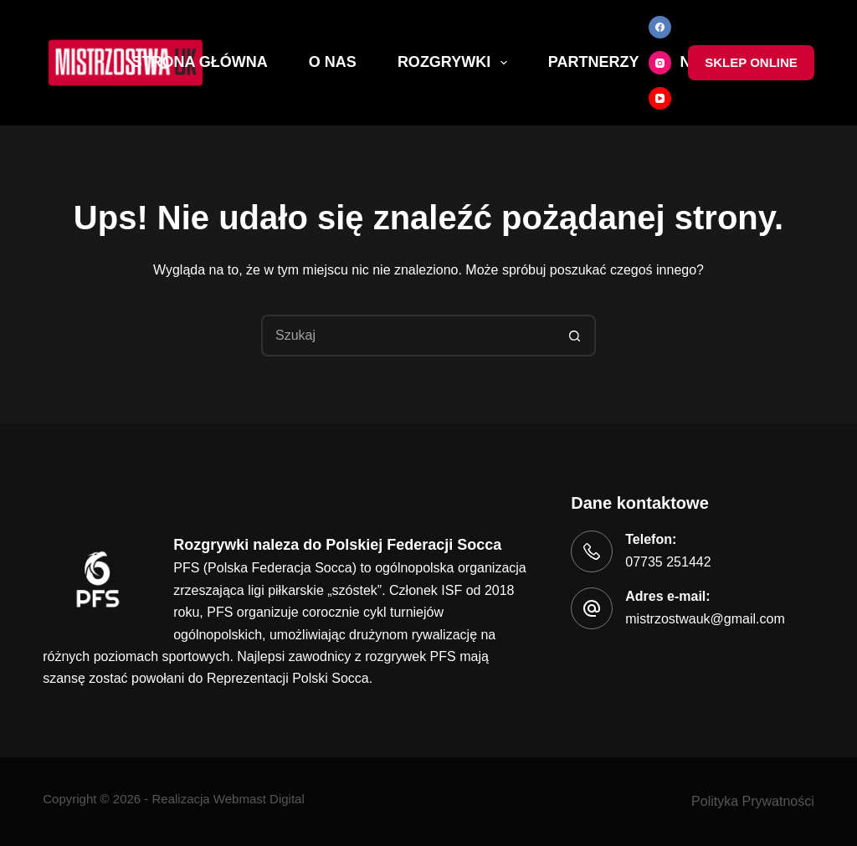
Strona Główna (200, 62)
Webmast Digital (259, 799)
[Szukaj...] (407, 335)
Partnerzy (593, 62)
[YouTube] (660, 98)
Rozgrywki (456, 63)
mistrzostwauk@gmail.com (705, 619)
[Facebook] (660, 27)
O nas (333, 62)
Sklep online (751, 62)
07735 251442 (668, 562)
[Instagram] (660, 62)
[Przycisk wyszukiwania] (575, 335)
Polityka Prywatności (752, 801)
